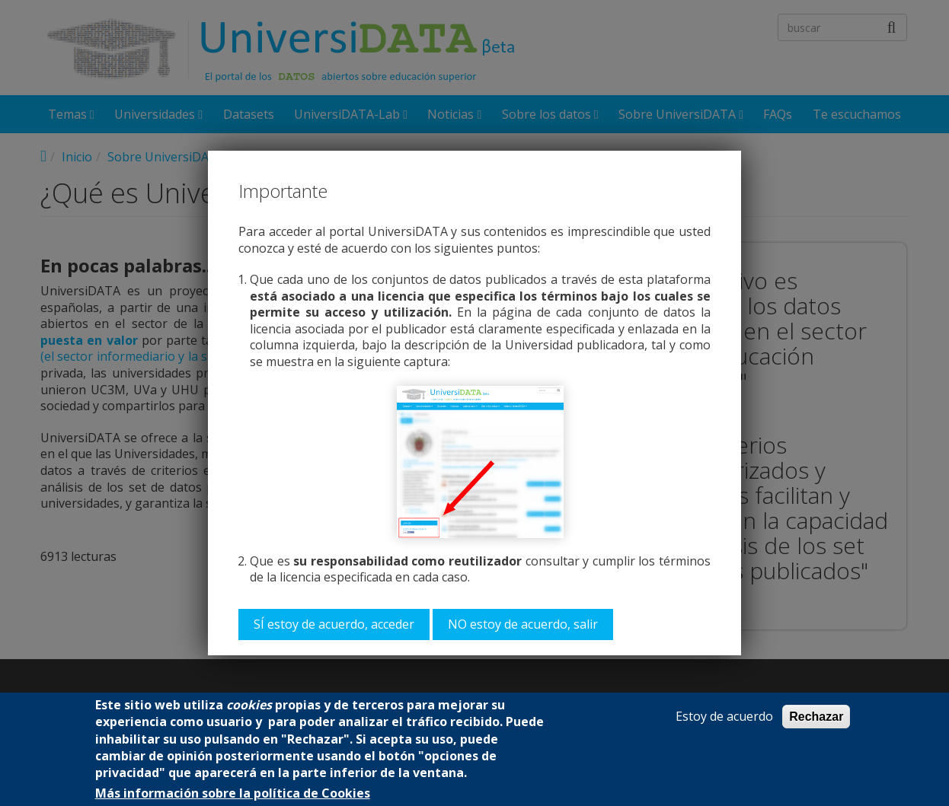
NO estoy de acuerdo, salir (523, 624)
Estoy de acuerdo (724, 717)
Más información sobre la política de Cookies (232, 793)
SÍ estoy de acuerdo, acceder (334, 624)
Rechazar (816, 716)
